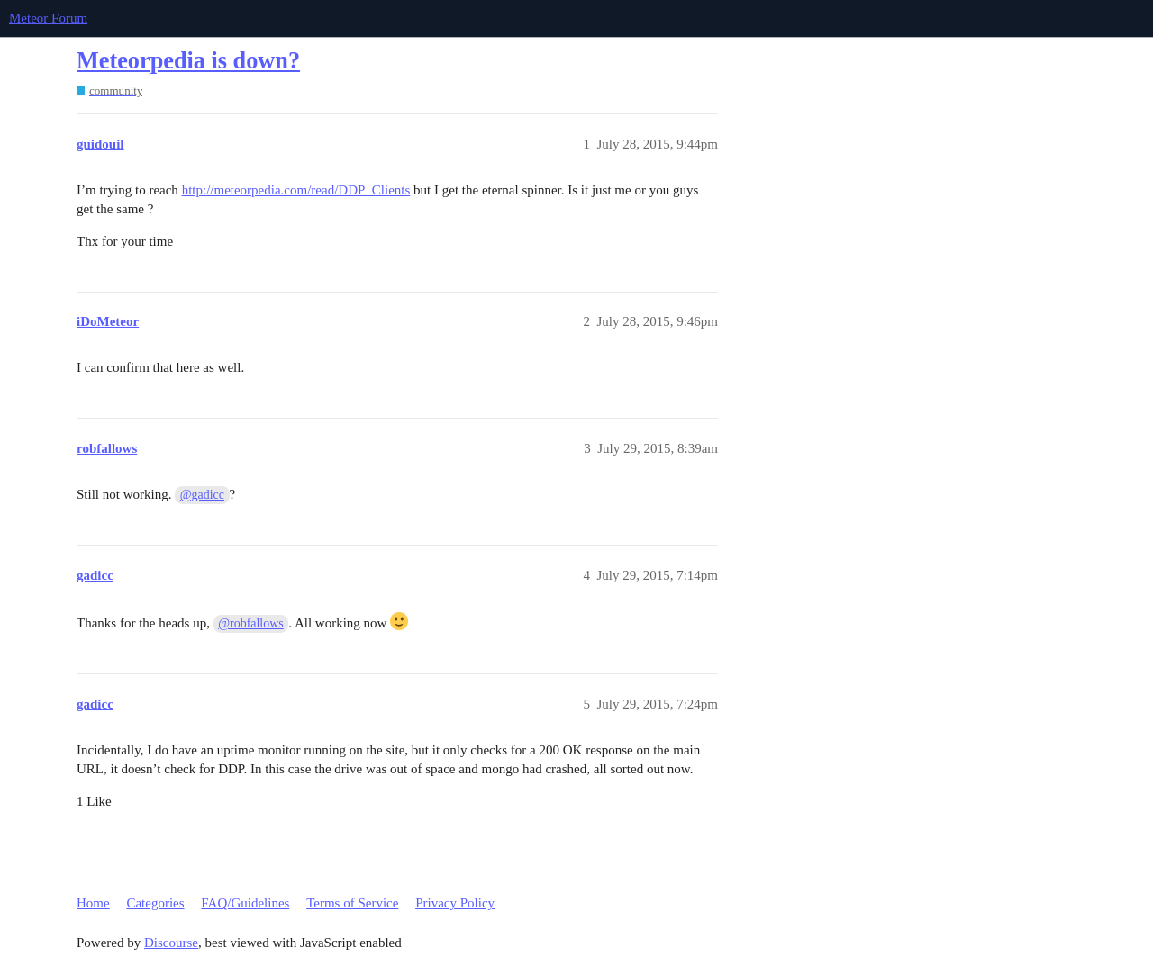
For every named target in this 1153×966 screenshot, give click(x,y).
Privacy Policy (455, 903)
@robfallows (250, 623)
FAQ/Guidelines (245, 903)
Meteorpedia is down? (188, 61)
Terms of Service (352, 903)
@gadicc (202, 494)
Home (93, 903)
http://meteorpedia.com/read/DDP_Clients (296, 190)
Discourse (171, 942)
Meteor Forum (48, 18)
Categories (155, 903)
